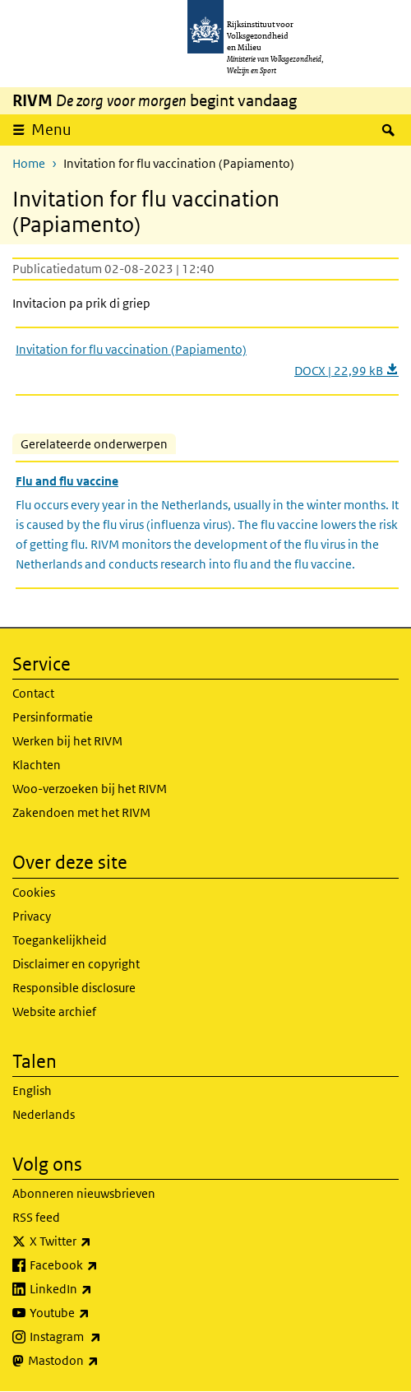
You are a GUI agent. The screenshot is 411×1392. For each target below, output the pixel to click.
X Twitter (97, 1241)
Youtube (96, 1313)
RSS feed (36, 1217)
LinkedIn (97, 1289)
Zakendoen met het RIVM (81, 812)
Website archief (54, 1011)
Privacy (31, 916)
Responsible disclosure (74, 987)
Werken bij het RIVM (67, 741)
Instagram (101, 1337)
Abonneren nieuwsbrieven (83, 1193)
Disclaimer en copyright (76, 964)
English (32, 1090)
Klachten (36, 765)
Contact (33, 693)
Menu (51, 129)
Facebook (100, 1265)
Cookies (33, 892)
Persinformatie (52, 717)
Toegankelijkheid (59, 940)
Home (28, 163)
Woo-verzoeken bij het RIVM (89, 788)
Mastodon (99, 1361)
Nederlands (43, 1114)
